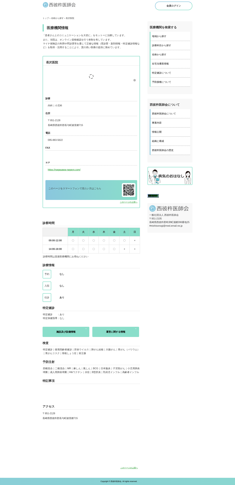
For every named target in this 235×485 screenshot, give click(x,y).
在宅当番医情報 (160, 63)
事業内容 (157, 122)
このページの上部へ (128, 202)
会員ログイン (174, 5)
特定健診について (161, 73)
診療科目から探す (161, 45)
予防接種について (161, 82)
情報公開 (157, 132)
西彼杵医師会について (164, 113)
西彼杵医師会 (62, 4)
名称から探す (159, 54)
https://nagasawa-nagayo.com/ (64, 169)
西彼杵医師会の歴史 (163, 150)
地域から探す (159, 36)
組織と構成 (158, 141)
